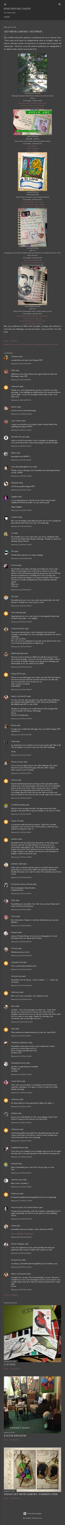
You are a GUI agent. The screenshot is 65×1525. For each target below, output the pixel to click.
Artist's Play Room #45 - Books (32, 202)
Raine (13, 453)
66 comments (14, 1498)
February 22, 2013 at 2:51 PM (21, 814)
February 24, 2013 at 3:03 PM (21, 1157)
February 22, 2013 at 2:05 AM (21, 476)
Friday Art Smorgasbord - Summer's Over (31, 1494)
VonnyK (14, 1164)
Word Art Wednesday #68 (32, 260)
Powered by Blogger (32, 1513)
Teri (12, 551)
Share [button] (6, 341)
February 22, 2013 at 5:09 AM (21, 526)
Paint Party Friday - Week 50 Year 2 (32, 207)
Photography (37, 344)
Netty (13, 725)
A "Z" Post (10, 1364)
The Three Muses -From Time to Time (32, 321)
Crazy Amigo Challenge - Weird (32, 204)
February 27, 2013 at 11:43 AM (21, 1289)
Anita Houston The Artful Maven (24, 1207)
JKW (13, 370)
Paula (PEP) (16, 674)
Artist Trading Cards (25, 344)
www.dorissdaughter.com (22, 467)
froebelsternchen (18, 1063)
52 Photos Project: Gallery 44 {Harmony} (32, 103)
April (13, 1029)
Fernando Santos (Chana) (21, 884)
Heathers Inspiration (19, 1042)
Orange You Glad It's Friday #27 (32, 108)
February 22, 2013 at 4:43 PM (21, 857)
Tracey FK (15, 821)
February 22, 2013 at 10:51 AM (21, 622)
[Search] (59, 3)
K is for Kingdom (15, 1435)
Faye (13, 900)
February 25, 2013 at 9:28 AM (21, 1253)
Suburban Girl (16, 962)
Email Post (13, 341)
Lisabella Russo (17, 1147)
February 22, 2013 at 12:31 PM (21, 735)
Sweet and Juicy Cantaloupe (22, 1234)
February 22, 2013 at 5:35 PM (21, 909)
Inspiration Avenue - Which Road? (32, 105)
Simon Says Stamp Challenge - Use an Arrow (32, 316)
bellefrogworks (17, 653)
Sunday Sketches (32, 151)
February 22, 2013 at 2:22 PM (21, 798)
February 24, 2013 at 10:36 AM (21, 1093)
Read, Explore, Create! (17, 8)
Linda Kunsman (17, 629)
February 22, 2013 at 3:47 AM (21, 510)
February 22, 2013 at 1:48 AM (21, 460)
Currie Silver (16, 1081)
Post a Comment (11, 1295)
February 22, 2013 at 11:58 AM (21, 689)
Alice (13, 1006)
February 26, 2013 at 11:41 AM (21, 1267)
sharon (14, 407)
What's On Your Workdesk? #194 (32, 263)
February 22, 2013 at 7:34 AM (21, 544)
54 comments (14, 1369)
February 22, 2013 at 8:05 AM (21, 558)
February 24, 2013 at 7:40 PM (21, 1201)
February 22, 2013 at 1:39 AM (21, 446)
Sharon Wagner (17, 1244)
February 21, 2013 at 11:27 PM (21, 364)
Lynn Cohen (16, 421)
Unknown (15, 386)
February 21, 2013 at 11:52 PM (21, 380)
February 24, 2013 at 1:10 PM (21, 1106)
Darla (13, 741)
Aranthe (14, 839)
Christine (15, 356)
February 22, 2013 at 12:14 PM (21, 718)
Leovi (13, 916)
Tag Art (55, 344)
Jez (12, 596)
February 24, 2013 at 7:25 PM (21, 1187)
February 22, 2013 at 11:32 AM (21, 667)
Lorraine (14, 517)
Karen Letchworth (19, 696)
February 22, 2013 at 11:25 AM (21, 646)
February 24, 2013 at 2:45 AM (21, 1056)
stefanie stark (17, 864)
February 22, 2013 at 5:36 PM (21, 925)
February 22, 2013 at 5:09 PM (21, 877)
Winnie (14, 780)
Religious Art (47, 344)
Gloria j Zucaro (17, 762)
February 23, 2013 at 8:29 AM (21, 985)
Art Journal (13, 344)
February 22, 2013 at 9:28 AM (21, 606)
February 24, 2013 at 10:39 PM (21, 1219)
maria (13, 1226)
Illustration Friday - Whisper (32, 323)
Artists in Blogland (32, 148)
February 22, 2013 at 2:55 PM (21, 832)
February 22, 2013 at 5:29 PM (21, 893)
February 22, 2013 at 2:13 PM (21, 773)
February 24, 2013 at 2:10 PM (21, 1141)
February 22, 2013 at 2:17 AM (21, 490)
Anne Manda (16, 612)
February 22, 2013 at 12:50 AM (21, 414)
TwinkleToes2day (18, 805)
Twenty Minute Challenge (33, 318)
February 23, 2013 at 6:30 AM (21, 955)
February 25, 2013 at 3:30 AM (21, 1237)
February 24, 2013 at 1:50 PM (21, 1122)
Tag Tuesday (32, 146)
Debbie (14, 1113)
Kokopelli (15, 483)
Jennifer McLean (18, 437)
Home (7, 17)
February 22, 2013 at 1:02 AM (21, 430)
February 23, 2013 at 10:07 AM (21, 1022)
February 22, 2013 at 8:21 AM (21, 590)
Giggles (14, 497)
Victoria (14, 565)
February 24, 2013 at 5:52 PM (21, 1173)
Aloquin (14, 932)
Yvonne (14, 948)
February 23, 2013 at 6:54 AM (21, 969)
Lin (12, 533)
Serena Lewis (16, 1180)
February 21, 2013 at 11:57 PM (21, 400)
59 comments (14, 1440)
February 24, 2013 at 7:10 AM (21, 1074)
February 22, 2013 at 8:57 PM (21, 942)
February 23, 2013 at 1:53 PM (21, 1036)
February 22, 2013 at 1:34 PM (21, 755)
